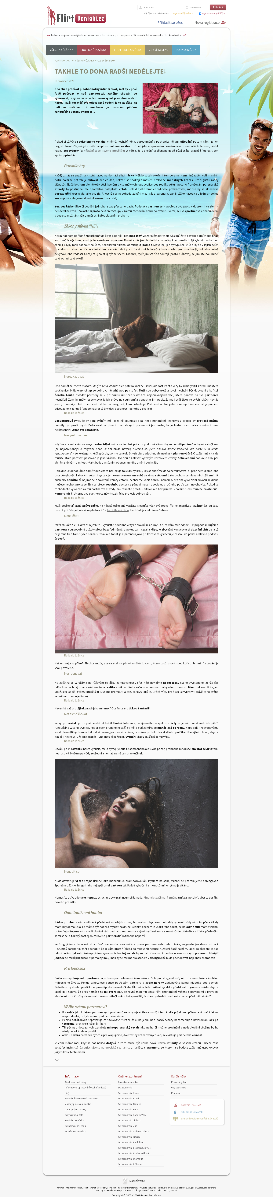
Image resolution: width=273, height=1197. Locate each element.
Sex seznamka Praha (128, 1093)
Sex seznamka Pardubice (130, 1142)
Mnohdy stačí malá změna (161, 897)
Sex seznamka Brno (128, 1109)
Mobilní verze (137, 1181)
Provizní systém (179, 1082)
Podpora (175, 1093)
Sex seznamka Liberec (129, 1137)
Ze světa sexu (158, 50)
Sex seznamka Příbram (130, 1164)
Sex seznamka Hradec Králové (133, 1153)
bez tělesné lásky (118, 510)
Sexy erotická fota (74, 1115)
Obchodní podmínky (75, 1082)
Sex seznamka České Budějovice (134, 1148)
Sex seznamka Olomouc (130, 1158)
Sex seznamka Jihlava (129, 1120)
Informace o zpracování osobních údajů (85, 1087)
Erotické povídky (93, 50)
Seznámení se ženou (75, 1126)
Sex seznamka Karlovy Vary (132, 1115)
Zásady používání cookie (78, 1104)
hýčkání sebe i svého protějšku (104, 150)
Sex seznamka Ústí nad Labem (133, 1131)
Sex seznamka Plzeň (128, 1098)
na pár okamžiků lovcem (135, 663)
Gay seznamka (178, 1087)
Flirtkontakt (63, 60)
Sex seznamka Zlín (127, 1126)
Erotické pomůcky (127, 50)
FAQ (67, 1093)
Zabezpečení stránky (75, 1109)
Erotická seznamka (128, 1082)
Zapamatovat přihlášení (214, 13)
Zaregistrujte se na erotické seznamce (104, 1047)
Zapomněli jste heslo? (183, 13)
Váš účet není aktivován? (156, 13)
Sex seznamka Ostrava (129, 1104)
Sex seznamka (125, 1087)
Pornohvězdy (186, 50)
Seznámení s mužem (75, 1131)
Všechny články (61, 50)
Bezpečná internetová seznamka (81, 1098)
